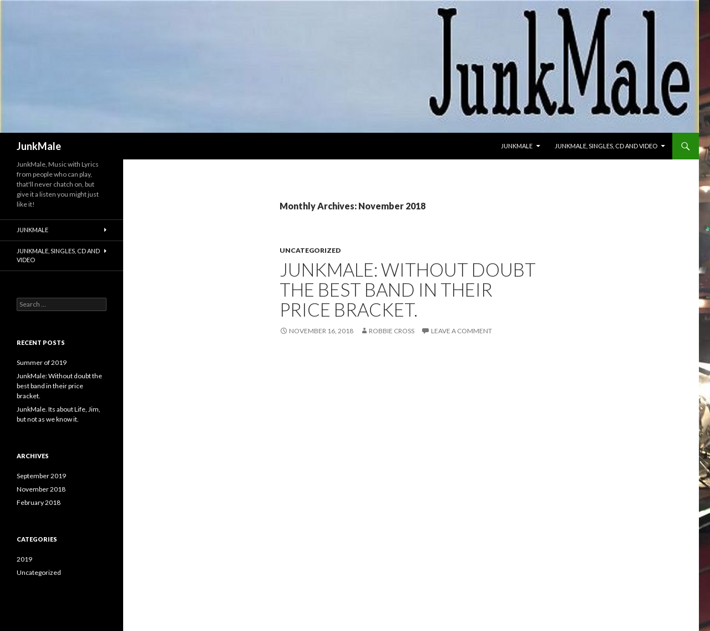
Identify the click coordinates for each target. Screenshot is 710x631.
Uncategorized (310, 250)
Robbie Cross (391, 331)
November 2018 (41, 489)
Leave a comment (461, 331)
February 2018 (38, 502)
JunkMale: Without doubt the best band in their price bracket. (408, 289)
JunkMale (39, 146)
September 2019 (41, 476)
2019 (24, 559)
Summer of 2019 (42, 362)
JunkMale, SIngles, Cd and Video (606, 145)
